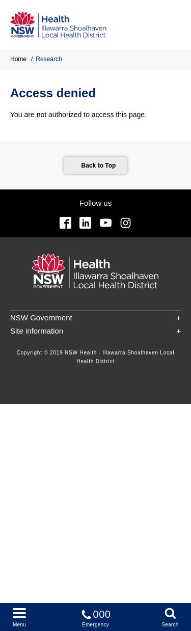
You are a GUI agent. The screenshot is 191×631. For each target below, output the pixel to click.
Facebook (65, 223)
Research (49, 59)
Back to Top (98, 165)
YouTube (106, 223)
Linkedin (85, 223)
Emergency (95, 616)
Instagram (125, 223)
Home (18, 59)
